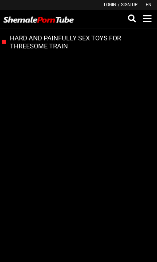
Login (110, 4)
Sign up (129, 4)
